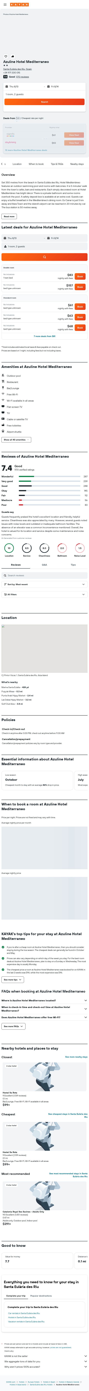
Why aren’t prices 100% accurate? (46, 1366)
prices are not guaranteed (60, 1347)
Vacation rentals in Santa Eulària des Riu (26, 1321)
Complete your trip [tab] (16, 1295)
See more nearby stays (76, 1057)
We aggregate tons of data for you (46, 1361)
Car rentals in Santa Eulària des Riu (24, 1313)
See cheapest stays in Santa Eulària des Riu (68, 1115)
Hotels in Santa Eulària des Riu (22, 1317)
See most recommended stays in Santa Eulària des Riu (68, 1175)
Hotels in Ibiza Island (18, 1384)
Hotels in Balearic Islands (69, 1382)
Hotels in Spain (49, 1382)
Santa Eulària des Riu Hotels (41, 1384)
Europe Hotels (34, 1382)
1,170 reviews (22, 76)
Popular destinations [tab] (41, 1295)
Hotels (21, 1382)
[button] (5, 4)
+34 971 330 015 (11, 72)
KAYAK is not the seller (46, 1356)
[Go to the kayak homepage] (19, 4)
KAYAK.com (10, 1382)
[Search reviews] (47, 575)
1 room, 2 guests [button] (14, 94)
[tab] (15, 565)
